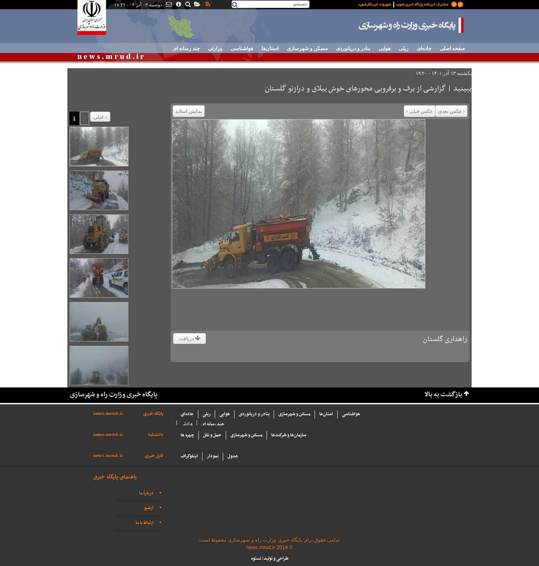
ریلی (403, 48)
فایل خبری (154, 456)
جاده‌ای (424, 48)
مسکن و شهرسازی (307, 48)
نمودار (213, 456)
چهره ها (187, 435)
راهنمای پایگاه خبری (114, 477)
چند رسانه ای (186, 48)
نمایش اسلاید (188, 111)
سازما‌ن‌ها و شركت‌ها (288, 435)
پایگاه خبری (153, 414)
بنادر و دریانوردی (353, 48)
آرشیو (149, 508)
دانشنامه (155, 435)
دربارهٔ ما (146, 493)
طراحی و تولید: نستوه (269, 559)
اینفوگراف (189, 456)
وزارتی (215, 48)
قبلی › (100, 117)
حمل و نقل (212, 435)
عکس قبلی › (419, 111)
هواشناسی (242, 48)
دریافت (189, 339)
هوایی (384, 48)
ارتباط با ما (145, 523)
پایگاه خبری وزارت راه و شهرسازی (411, 25)
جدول (232, 456)
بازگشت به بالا (443, 395)
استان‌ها (269, 48)
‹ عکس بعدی (451, 111)
